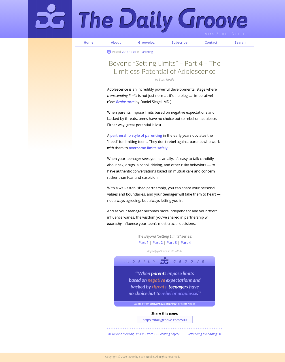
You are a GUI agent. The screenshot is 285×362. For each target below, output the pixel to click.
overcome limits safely (148, 147)
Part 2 (158, 242)
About (116, 42)
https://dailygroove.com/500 (164, 319)
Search (240, 42)
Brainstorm (125, 101)
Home (88, 42)
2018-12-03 (129, 52)
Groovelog (146, 42)
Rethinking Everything (202, 334)
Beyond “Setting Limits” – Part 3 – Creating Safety (145, 334)
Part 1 (143, 242)
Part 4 (186, 242)
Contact (211, 42)
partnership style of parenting (136, 135)
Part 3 (172, 242)
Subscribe (179, 42)
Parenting (147, 52)
